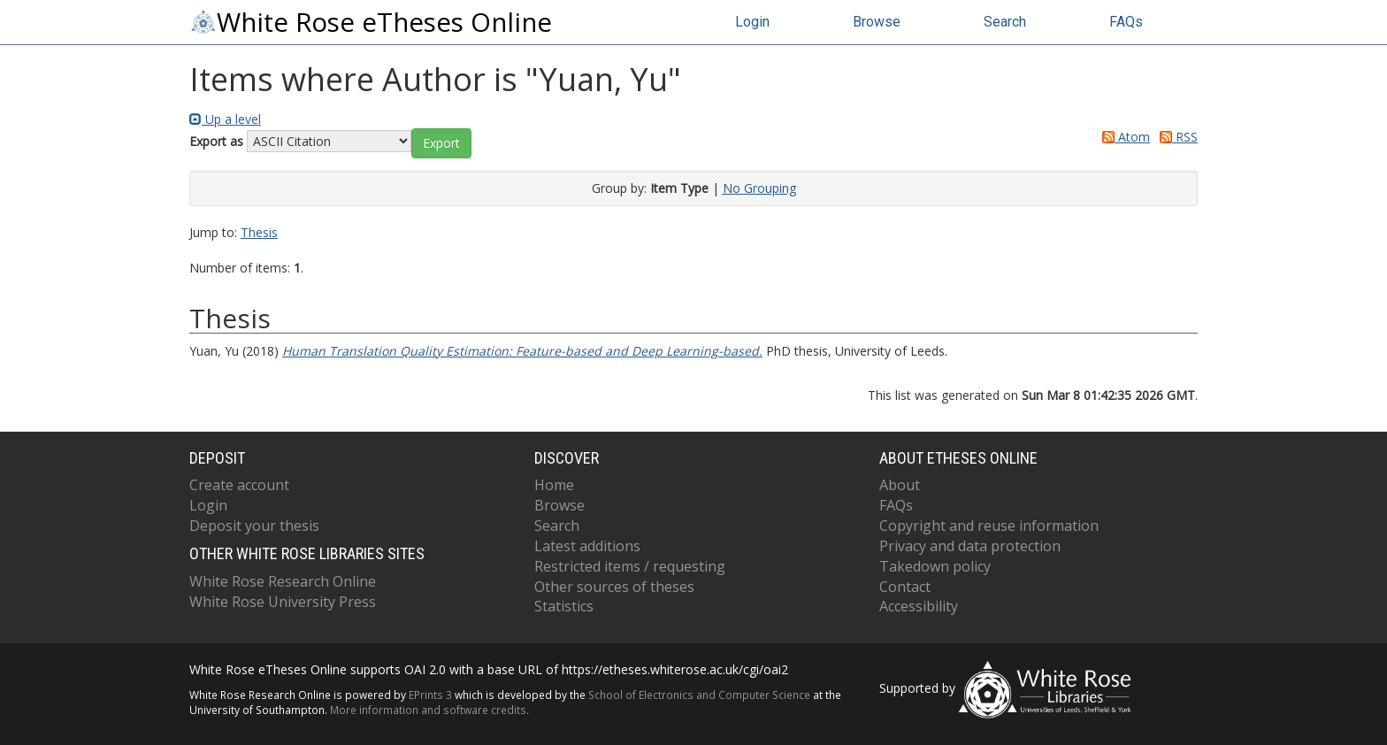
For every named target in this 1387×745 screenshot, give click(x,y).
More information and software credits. (429, 710)
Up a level (225, 119)
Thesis (259, 232)
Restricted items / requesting (629, 566)
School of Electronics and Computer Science (699, 694)
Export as (216, 141)
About (899, 485)
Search (1005, 21)
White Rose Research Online (282, 581)
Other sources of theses (614, 586)
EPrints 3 (430, 694)
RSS (1175, 136)
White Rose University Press (282, 601)
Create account (239, 485)
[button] (441, 143)
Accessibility (918, 606)
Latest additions (587, 546)
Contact (905, 586)
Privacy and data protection (970, 546)
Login (752, 21)
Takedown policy (935, 566)
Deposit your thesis (254, 525)
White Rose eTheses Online (370, 22)
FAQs (1126, 21)
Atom (1123, 136)
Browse (876, 21)
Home (554, 485)
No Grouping (759, 188)
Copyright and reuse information (989, 525)
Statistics (564, 606)
